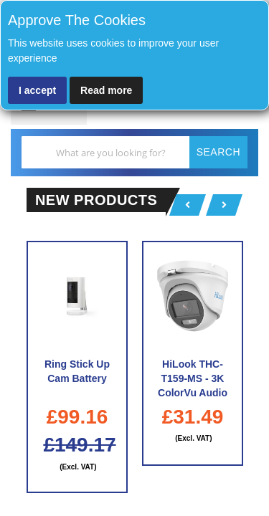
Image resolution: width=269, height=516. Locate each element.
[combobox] (134, 152)
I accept (37, 90)
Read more (106, 90)
